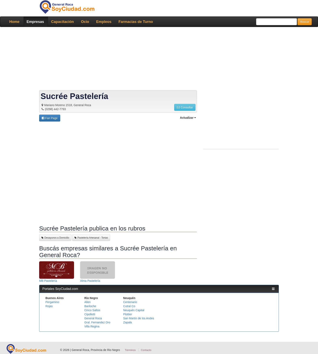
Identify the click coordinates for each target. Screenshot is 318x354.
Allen (87, 302)
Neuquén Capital (133, 310)
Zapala (127, 322)
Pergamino (52, 302)
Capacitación (62, 22)
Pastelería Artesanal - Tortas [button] (91, 237)
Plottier (127, 314)
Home (14, 22)
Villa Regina (91, 326)
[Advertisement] (157, 59)
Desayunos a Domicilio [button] (55, 237)
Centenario (130, 302)
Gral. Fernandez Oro (97, 322)
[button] (49, 118)
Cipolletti (89, 314)
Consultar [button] (185, 107)
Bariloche (90, 306)
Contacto (146, 350)
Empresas (35, 22)
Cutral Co (129, 306)
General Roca (93, 318)
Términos (130, 350)
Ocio (85, 22)
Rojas (49, 306)
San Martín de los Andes (138, 318)
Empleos (103, 22)
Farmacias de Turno (135, 22)
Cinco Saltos (92, 310)
